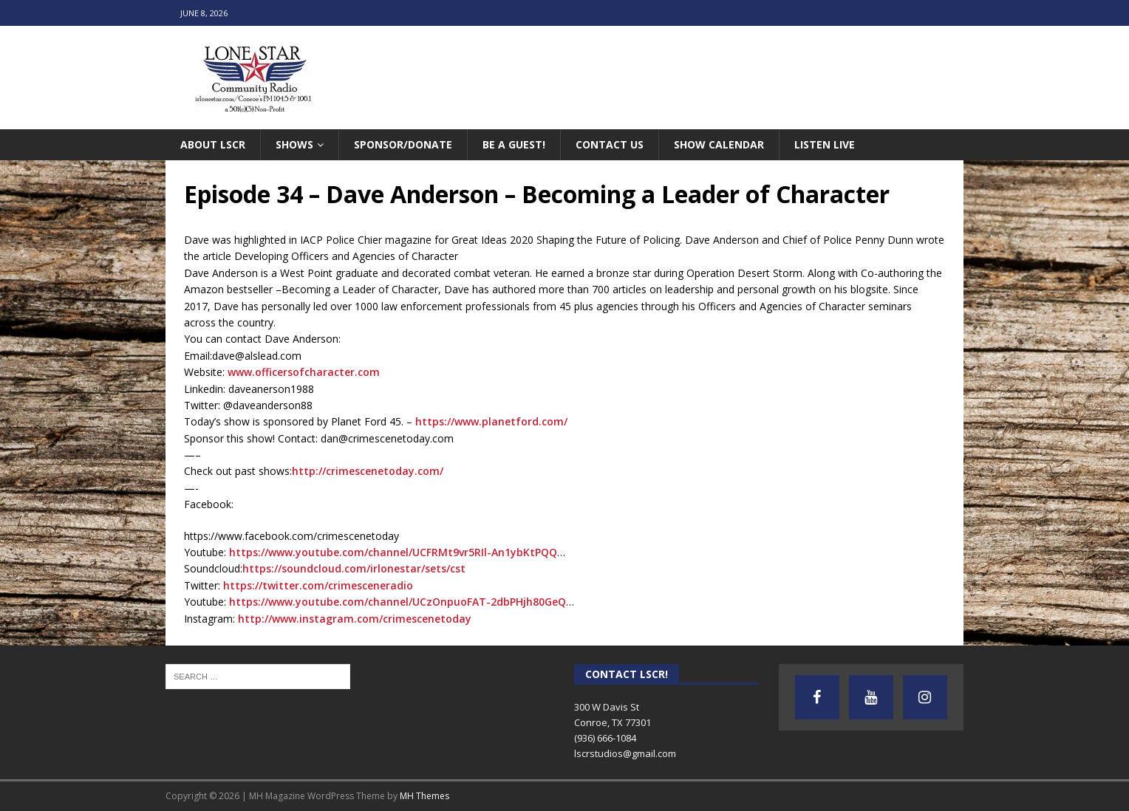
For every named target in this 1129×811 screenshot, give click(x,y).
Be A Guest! (513, 144)
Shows (294, 144)
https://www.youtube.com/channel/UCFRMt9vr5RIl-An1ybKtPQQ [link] (393, 552)
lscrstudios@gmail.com (625, 753)
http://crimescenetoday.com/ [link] (367, 471)
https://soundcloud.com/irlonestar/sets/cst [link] (353, 568)
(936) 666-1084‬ (605, 738)
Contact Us (610, 144)
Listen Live (824, 144)
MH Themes (424, 796)
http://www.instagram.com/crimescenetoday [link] (354, 619)
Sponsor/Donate (403, 144)
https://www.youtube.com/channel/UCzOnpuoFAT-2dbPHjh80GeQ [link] (397, 602)
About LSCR (212, 144)
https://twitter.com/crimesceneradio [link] (318, 585)
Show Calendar (719, 144)
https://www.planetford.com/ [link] (491, 421)
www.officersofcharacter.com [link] (304, 372)
